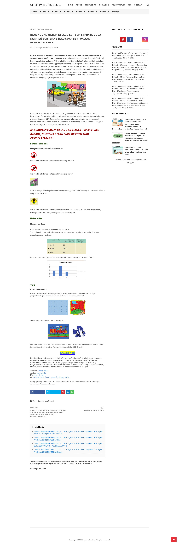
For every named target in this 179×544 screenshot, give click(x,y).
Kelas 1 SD (44, 12)
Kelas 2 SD (56, 12)
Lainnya (115, 12)
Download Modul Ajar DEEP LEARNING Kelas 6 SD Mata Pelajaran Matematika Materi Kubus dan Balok (128, 76)
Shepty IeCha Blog (45, 5)
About (79, 5)
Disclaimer (104, 5)
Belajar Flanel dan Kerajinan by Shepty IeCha (51, 377)
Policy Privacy (118, 5)
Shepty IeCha (43, 371)
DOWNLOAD (67, 353)
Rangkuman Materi (46, 401)
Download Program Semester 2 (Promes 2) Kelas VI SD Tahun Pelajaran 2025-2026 (130, 54)
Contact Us (90, 5)
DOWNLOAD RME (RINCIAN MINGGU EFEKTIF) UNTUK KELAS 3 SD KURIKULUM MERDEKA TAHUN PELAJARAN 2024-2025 (129, 138)
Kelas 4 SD (80, 12)
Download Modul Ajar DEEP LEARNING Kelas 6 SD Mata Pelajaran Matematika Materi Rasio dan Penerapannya (128, 88)
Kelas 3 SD (68, 12)
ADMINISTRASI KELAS (94, 410)
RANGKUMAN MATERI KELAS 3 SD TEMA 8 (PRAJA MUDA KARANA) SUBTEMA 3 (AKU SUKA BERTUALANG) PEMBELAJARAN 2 (48, 413)
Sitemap (138, 5)
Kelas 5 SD (92, 12)
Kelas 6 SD (104, 12)
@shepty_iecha (52, 47)
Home (70, 5)
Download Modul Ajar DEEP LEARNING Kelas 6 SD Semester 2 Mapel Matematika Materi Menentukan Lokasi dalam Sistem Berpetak (129, 66)
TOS (129, 5)
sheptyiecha (41, 373)
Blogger (130, 162)
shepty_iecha (38, 375)
